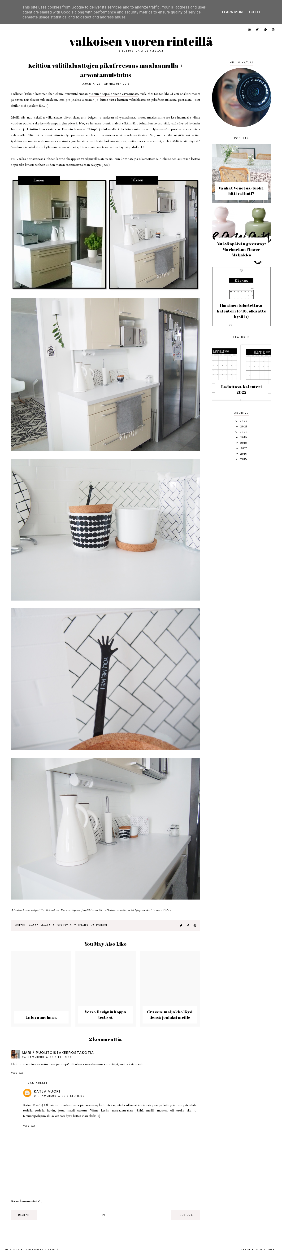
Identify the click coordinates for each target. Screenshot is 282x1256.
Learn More (233, 12)
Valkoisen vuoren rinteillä (141, 41)
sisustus (64, 925)
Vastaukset (38, 1083)
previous (185, 1215)
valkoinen (99, 925)
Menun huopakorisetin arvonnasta (113, 93)
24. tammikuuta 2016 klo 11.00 (59, 1096)
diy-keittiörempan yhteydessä (56, 123)
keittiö (20, 925)
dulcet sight (266, 1249)
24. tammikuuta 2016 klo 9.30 (47, 1057)
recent (24, 1215)
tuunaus (81, 925)
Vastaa (17, 1073)
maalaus (48, 925)
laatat (33, 925)
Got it (254, 12)
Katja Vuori (47, 1091)
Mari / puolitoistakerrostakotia (58, 1052)
